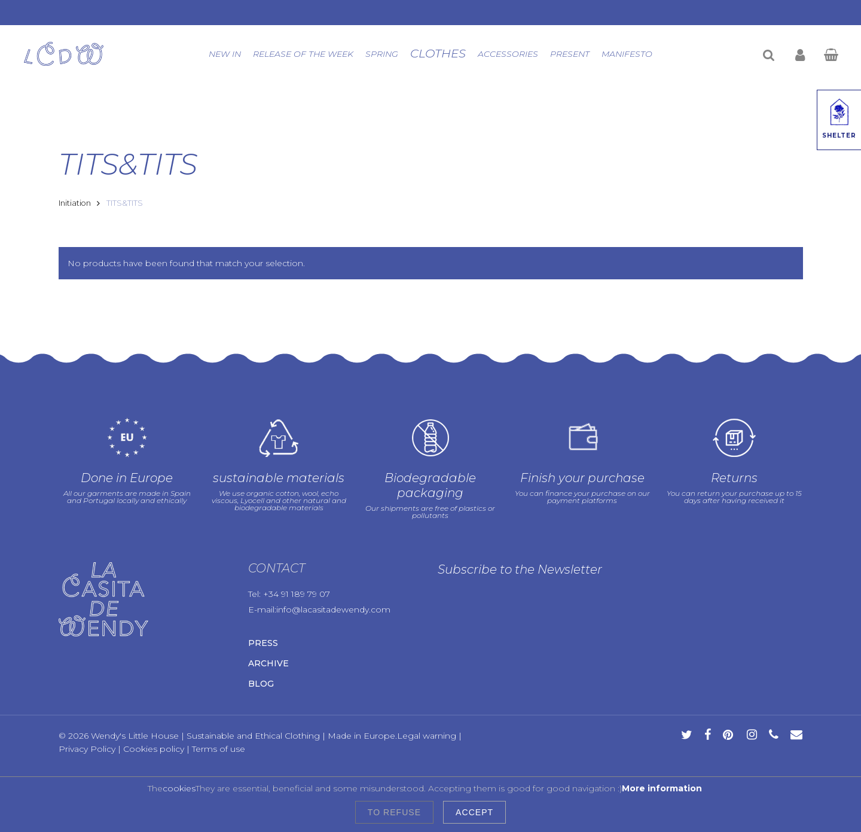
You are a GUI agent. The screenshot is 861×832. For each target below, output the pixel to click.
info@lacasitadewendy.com (333, 609)
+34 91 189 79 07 (296, 594)
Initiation (75, 203)
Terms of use (218, 748)
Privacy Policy (87, 748)
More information (662, 788)
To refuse (394, 812)
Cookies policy (153, 748)
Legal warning (426, 735)
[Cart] (830, 53)
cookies (179, 788)
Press (263, 643)
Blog (261, 683)
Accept (474, 812)
